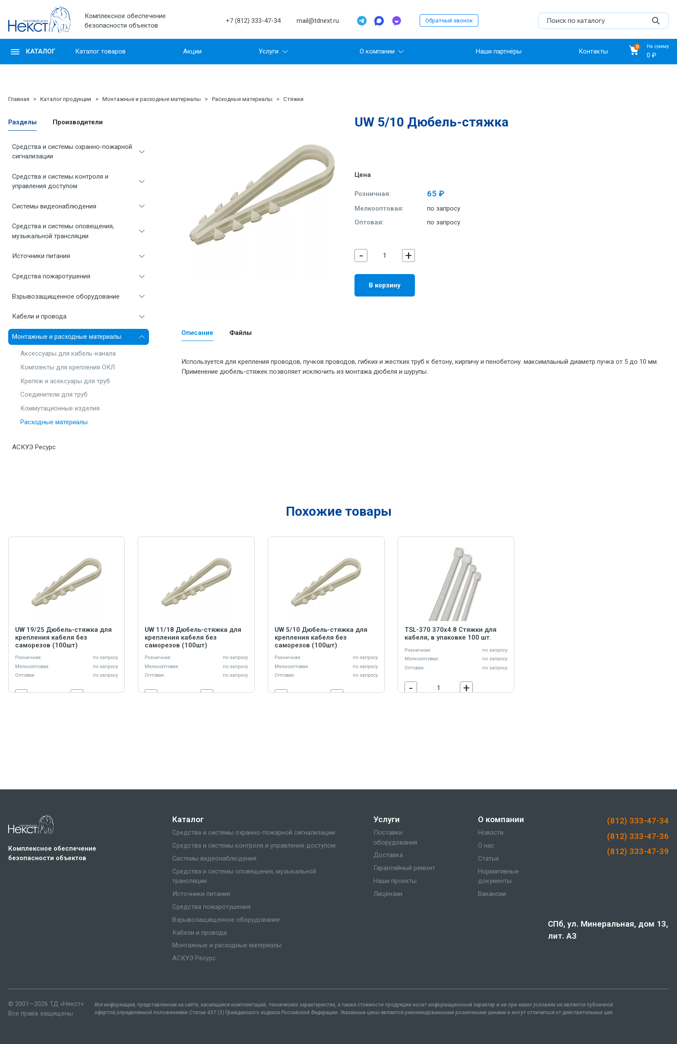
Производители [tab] (78, 122)
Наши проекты (395, 881)
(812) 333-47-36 (638, 836)
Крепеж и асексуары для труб (65, 381)
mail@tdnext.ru (318, 21)
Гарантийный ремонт (404, 868)
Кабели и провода (39, 316)
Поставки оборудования (395, 837)
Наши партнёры (499, 51)
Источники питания (41, 256)
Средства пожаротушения (51, 276)
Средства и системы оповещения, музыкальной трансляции (63, 231)
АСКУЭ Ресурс (34, 447)
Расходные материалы (242, 99)
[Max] (379, 21)
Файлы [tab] (240, 333)
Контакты (593, 51)
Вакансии (492, 894)
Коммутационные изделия (60, 408)
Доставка (388, 855)
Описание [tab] (197, 333)
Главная (18, 99)
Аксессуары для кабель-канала (68, 353)
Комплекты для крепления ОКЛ (67, 367)
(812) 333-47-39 (638, 851)
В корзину (385, 285)
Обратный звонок (449, 20)
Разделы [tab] (22, 122)
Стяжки (293, 99)
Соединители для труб (54, 394)
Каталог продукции (65, 99)
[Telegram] (362, 21)
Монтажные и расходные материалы (151, 99)
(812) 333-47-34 (638, 821)
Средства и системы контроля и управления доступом (60, 181)
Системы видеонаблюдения (54, 206)
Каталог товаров (100, 51)
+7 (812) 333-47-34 (253, 21)
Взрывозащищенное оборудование (66, 296)
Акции (192, 51)
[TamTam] (396, 21)
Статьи (488, 858)
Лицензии (387, 894)
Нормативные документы (498, 876)
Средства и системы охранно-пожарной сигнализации (72, 151)
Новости (490, 832)
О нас (486, 845)
